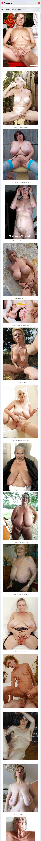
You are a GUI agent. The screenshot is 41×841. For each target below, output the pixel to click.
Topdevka (10, 3)
